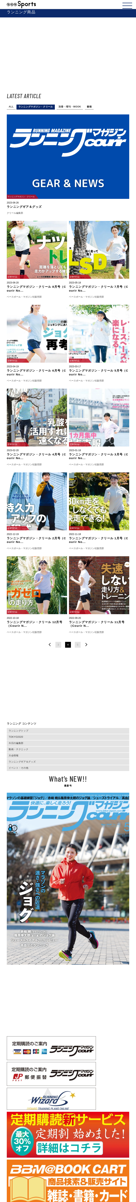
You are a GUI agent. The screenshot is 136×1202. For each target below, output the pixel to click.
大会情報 (14, 755)
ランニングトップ (18, 730)
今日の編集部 (16, 743)
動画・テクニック (18, 749)
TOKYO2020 (16, 737)
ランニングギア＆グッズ (22, 761)
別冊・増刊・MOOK (70, 106)
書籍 (89, 106)
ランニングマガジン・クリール (35, 106)
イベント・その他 (18, 768)
